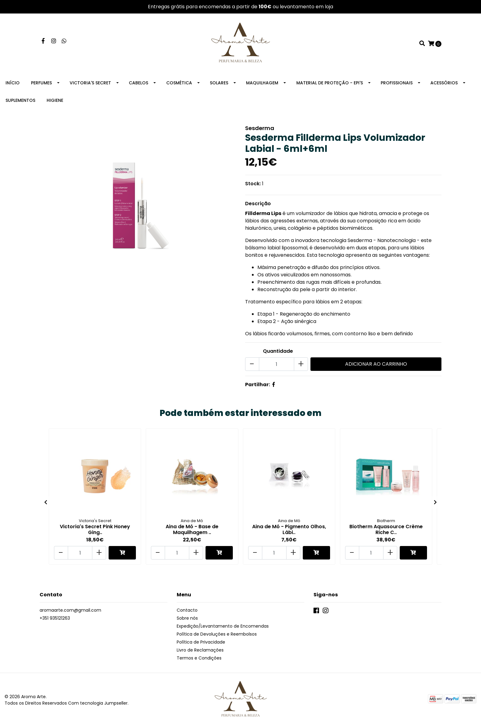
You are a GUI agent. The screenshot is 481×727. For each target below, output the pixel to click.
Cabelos (138, 83)
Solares (219, 83)
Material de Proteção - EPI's (329, 83)
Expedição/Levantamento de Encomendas (223, 626)
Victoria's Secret (90, 83)
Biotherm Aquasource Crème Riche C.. (386, 529)
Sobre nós (187, 618)
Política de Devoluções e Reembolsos (217, 634)
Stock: (253, 183)
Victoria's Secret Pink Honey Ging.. (95, 529)
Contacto (187, 610)
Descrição (258, 203)
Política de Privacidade (201, 642)
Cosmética (179, 83)
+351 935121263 (55, 618)
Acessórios (444, 83)
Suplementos (20, 100)
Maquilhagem (262, 83)
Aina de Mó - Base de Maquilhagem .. (192, 529)
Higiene (55, 100)
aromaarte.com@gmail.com (70, 610)
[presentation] (46, 502)
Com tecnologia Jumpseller (98, 703)
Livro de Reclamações (200, 650)
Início (13, 83)
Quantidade (278, 351)
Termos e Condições (199, 658)
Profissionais (397, 83)
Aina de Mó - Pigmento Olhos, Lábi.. (289, 529)
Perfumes (41, 83)
